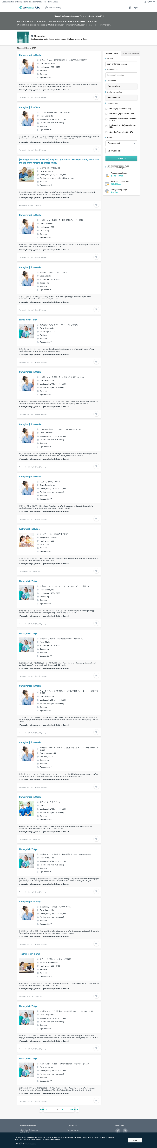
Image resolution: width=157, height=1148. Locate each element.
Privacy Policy (19, 1143)
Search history (53, 7)
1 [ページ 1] (46, 1109)
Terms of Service (72, 1130)
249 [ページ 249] (71, 1109)
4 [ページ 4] (62, 1109)
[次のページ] (81, 1109)
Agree (135, 1140)
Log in (133, 7)
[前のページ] (37, 1109)
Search (121, 158)
